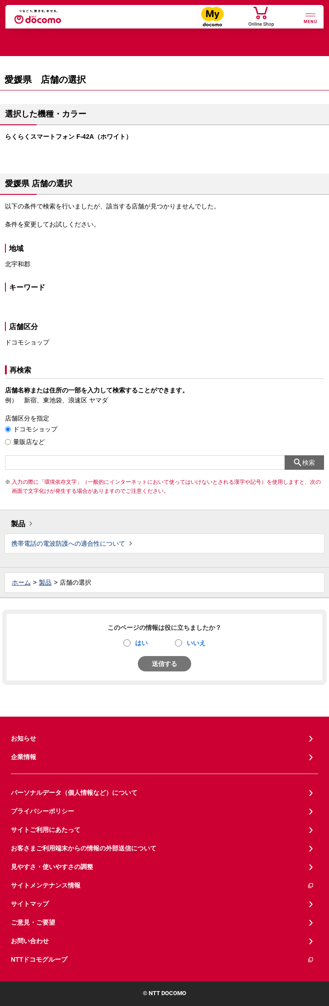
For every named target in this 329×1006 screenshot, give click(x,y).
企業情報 (23, 756)
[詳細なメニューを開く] (310, 17)
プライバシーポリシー (42, 811)
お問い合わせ (30, 941)
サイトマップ (30, 903)
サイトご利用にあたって (45, 829)
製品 (18, 524)
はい (141, 643)
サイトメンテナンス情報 (162, 885)
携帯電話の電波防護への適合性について (68, 543)
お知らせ (23, 738)
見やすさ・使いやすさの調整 (52, 866)
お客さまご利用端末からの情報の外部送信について (83, 848)
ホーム (21, 582)
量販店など (29, 441)
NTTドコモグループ (162, 959)
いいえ (196, 643)
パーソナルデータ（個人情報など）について (74, 792)
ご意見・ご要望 (33, 922)
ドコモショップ (35, 429)
